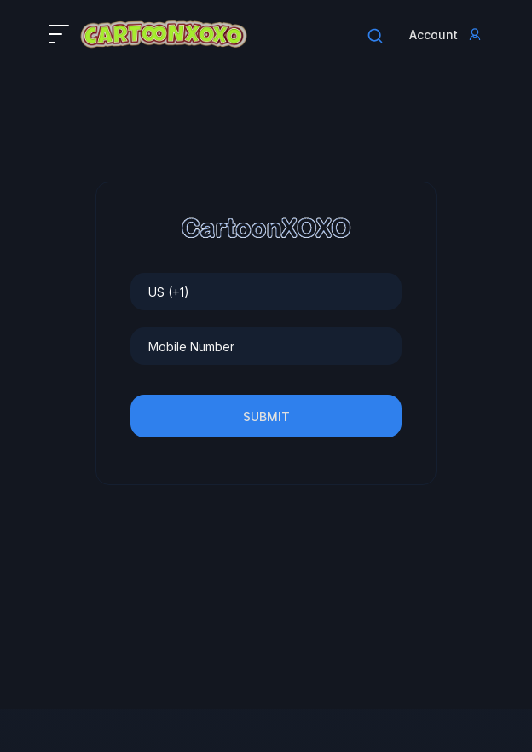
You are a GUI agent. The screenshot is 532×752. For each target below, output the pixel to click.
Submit (266, 416)
